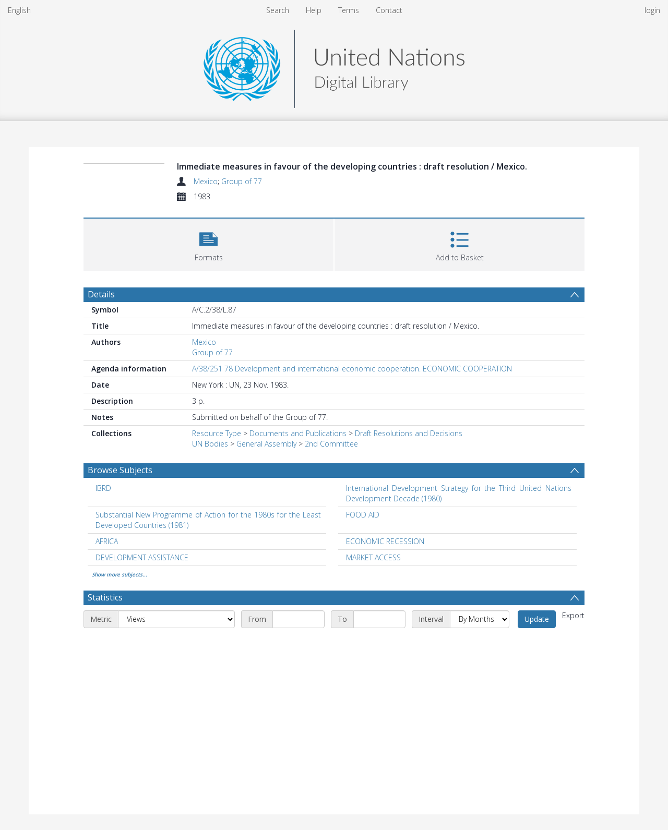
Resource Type (216, 433)
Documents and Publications (298, 433)
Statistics (105, 597)
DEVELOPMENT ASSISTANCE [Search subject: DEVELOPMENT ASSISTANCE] (142, 557)
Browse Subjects (120, 470)
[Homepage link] (334, 66)
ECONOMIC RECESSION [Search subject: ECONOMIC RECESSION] (385, 541)
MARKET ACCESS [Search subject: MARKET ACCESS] (373, 557)
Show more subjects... (119, 574)
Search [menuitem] (277, 10)
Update (536, 619)
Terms (348, 10)
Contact (389, 10)
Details (101, 294)
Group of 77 (241, 181)
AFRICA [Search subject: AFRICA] (107, 541)
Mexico (206, 181)
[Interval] (479, 619)
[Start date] (298, 619)
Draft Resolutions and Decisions (408, 433)
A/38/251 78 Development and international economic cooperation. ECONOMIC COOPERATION (352, 369)
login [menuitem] (652, 10)
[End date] (379, 619)
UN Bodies (210, 444)
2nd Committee (331, 444)
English (19, 10)
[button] (208, 243)
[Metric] (176, 619)
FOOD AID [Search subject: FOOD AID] (362, 515)
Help (313, 10)
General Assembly (266, 444)
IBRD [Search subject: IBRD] (103, 488)
